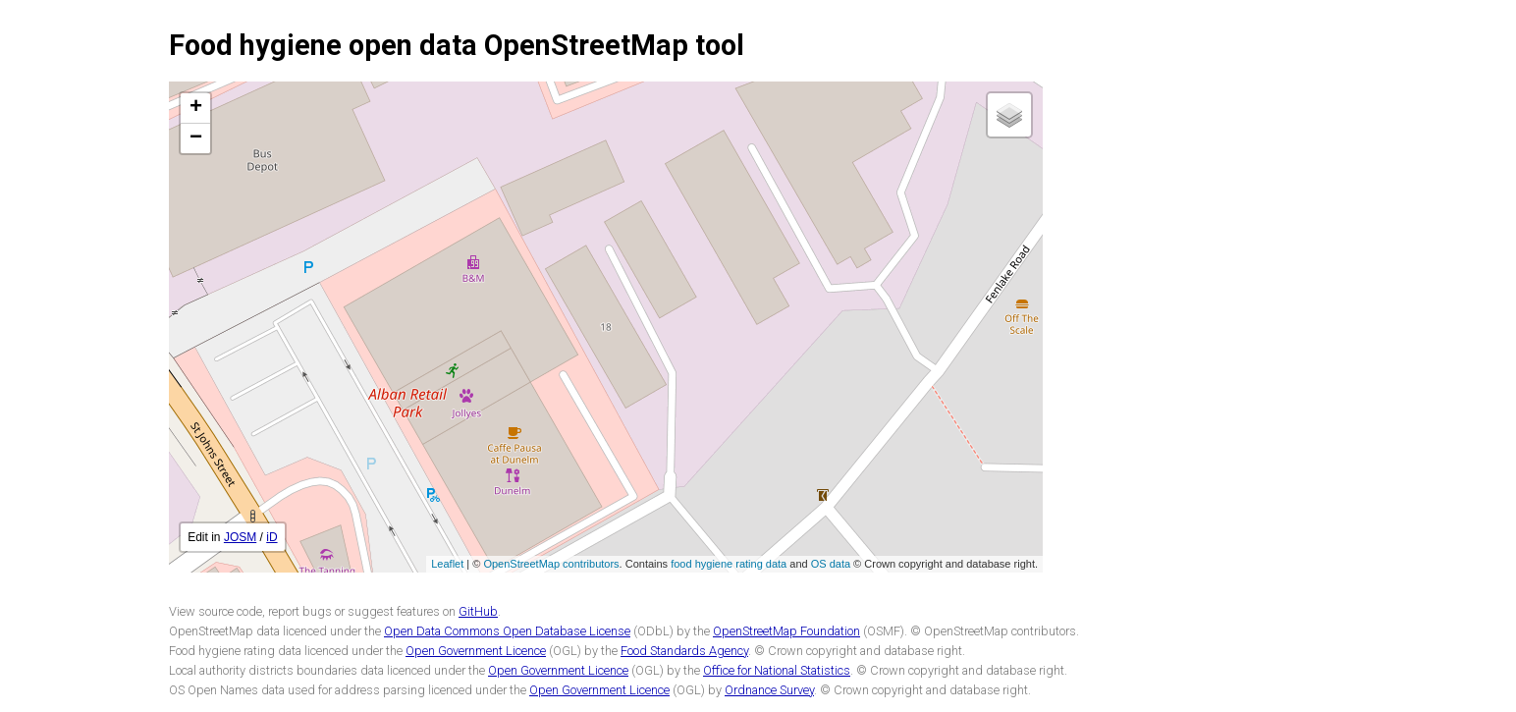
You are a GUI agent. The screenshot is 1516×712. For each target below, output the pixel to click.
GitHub (478, 611)
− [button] (196, 138)
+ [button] (196, 108)
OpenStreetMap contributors (551, 564)
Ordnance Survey (769, 690)
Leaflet (447, 564)
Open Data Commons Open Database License (507, 631)
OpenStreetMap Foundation (786, 631)
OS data (830, 564)
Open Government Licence (476, 650)
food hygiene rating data (728, 564)
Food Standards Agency (684, 650)
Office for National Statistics (776, 670)
